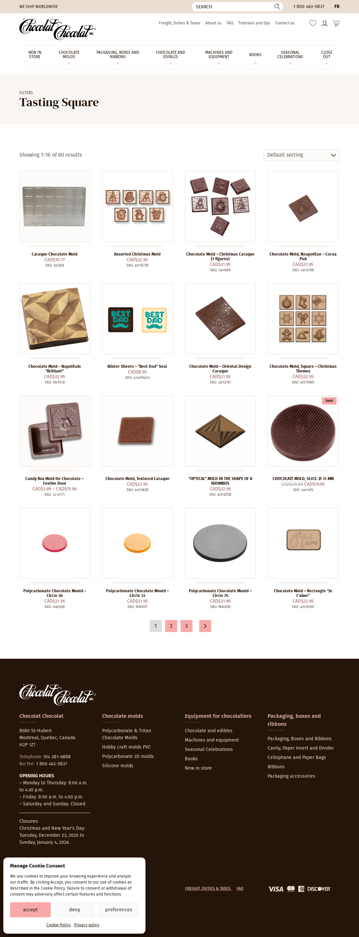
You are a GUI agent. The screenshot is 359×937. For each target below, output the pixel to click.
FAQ (230, 23)
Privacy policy (86, 925)
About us (214, 23)
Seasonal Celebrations (209, 749)
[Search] (237, 7)
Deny (74, 909)
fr (337, 6)
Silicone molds (117, 766)
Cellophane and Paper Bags (297, 757)
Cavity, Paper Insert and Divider (301, 748)
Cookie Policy (58, 925)
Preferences (118, 909)
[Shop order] (301, 155)
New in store (198, 768)
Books (191, 759)
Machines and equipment (212, 740)
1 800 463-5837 (308, 6)
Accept (30, 909)
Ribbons (276, 767)
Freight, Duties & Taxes (180, 23)
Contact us (285, 23)
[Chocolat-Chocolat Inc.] (57, 29)
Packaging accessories (291, 776)
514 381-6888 (57, 757)
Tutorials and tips (254, 23)
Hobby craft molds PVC (126, 747)
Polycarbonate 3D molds (128, 756)
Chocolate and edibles (209, 731)
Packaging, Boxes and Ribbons (300, 739)
